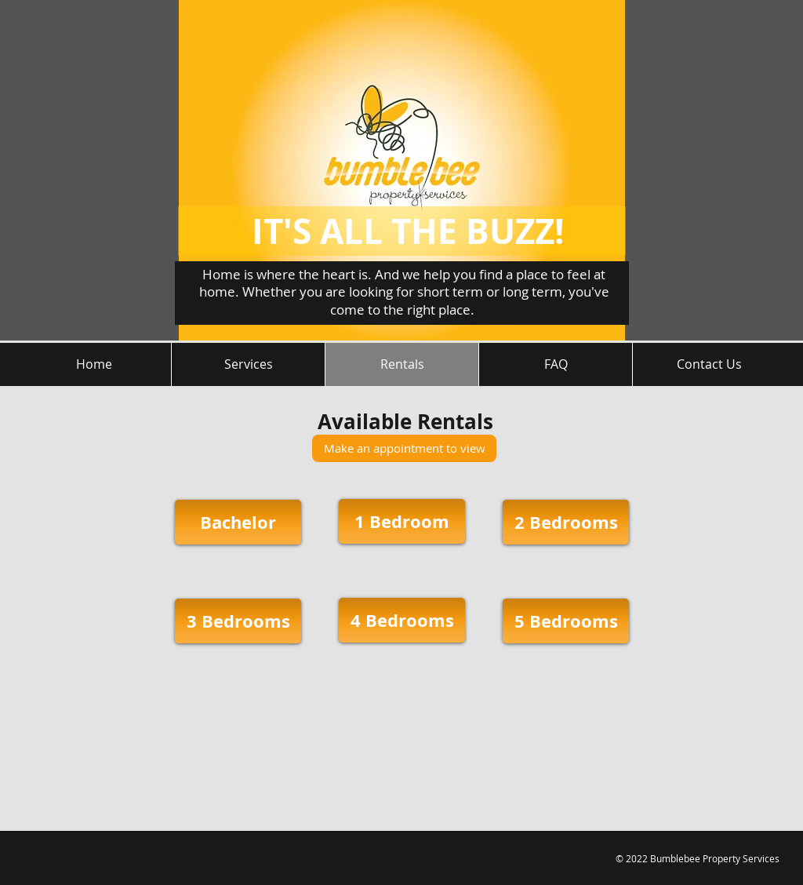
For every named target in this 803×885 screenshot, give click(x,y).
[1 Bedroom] (402, 521)
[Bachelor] (238, 522)
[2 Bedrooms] (566, 522)
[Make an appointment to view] (404, 448)
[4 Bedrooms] (402, 620)
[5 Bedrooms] (566, 621)
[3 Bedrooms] (238, 621)
